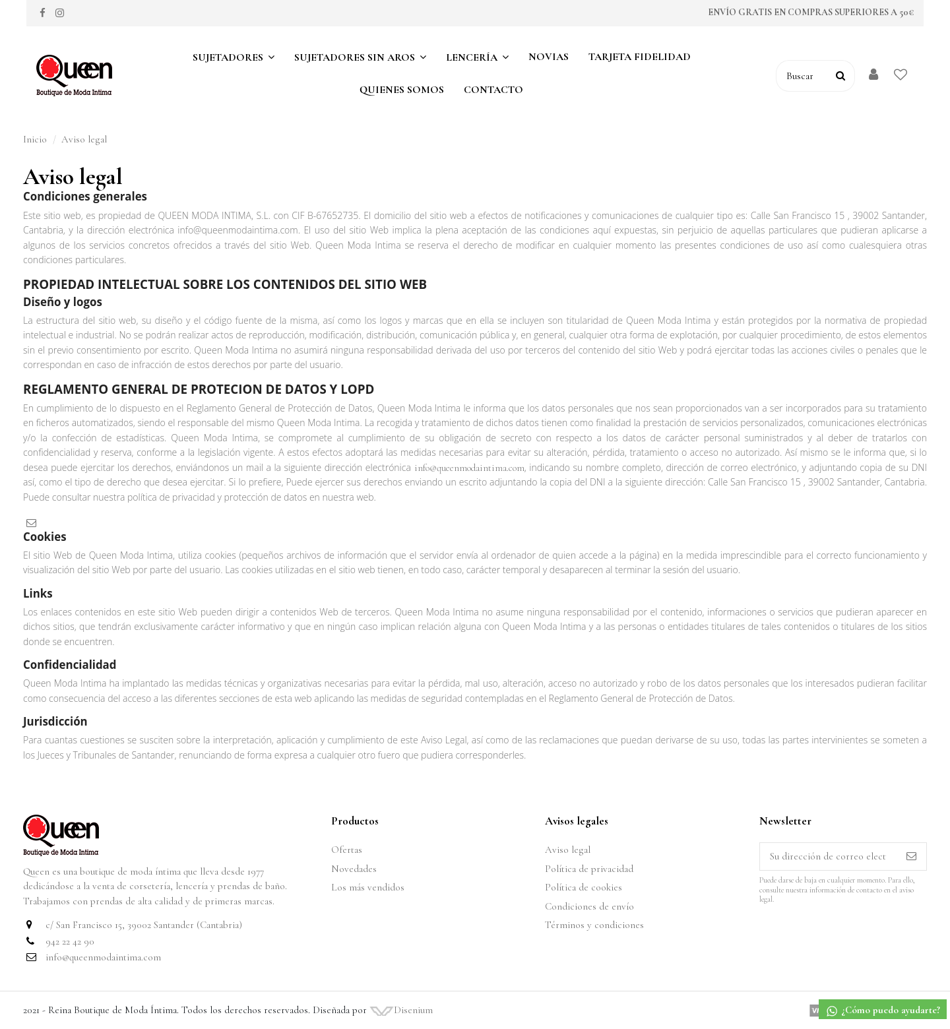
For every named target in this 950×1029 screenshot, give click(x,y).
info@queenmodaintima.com (467, 468)
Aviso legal (567, 850)
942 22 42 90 (70, 941)
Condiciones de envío (589, 906)
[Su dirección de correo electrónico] (828, 856)
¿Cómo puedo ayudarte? (882, 1011)
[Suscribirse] (911, 856)
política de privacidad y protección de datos (217, 497)
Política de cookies (583, 887)
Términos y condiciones (594, 925)
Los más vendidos (367, 887)
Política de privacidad (589, 869)
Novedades (354, 869)
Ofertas (346, 850)
